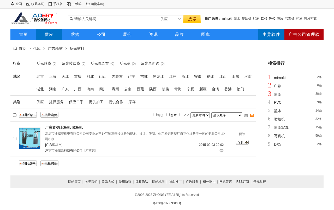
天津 (65, 76)
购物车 (95, 4)
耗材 (299, 18)
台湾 (215, 89)
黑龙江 (158, 76)
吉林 (144, 76)
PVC (272, 18)
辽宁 (131, 76)
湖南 (52, 89)
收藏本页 (37, 4)
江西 (222, 76)
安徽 (197, 76)
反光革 (125, 63)
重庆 (77, 76)
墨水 (237, 18)
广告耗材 (55, 48)
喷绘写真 (310, 18)
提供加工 (96, 102)
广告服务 (192, 182)
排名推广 (175, 182)
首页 (22, 48)
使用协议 (125, 182)
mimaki (227, 18)
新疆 (203, 89)
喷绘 (280, 18)
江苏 (172, 76)
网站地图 (158, 182)
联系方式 (108, 182)
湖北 (40, 89)
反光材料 (77, 48)
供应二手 (76, 102)
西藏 (140, 89)
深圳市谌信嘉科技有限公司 (64, 150)
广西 (77, 89)
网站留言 (225, 182)
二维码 (76, 4)
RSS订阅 (242, 182)
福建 (210, 76)
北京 (40, 76)
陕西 (153, 89)
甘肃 (165, 89)
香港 (228, 89)
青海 (178, 89)
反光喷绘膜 (71, 63)
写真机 (289, 18)
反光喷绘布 (100, 63)
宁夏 (190, 89)
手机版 (58, 4)
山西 (102, 76)
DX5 (264, 18)
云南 (128, 89)
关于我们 (91, 182)
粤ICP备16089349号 (167, 203)
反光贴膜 (44, 63)
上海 (52, 76)
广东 (65, 89)
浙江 (185, 76)
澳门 (240, 89)
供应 (37, 48)
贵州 (115, 89)
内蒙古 (117, 76)
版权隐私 (141, 182)
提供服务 (56, 102)
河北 (90, 76)
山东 (235, 76)
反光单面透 (150, 63)
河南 (248, 76)
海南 (90, 89)
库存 (132, 102)
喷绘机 (246, 18)
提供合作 (116, 102)
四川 (102, 89)
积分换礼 (209, 182)
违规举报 (259, 182)
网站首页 (74, 182)
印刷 (256, 18)
